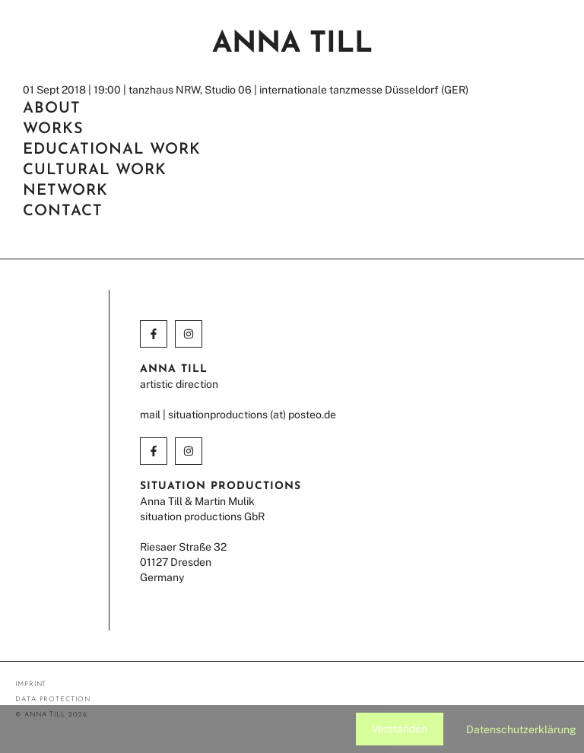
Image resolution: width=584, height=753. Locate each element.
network (65, 191)
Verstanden (399, 729)
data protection (52, 699)
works (53, 129)
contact (63, 211)
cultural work (95, 170)
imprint (30, 684)
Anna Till (292, 44)
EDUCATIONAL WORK (112, 149)
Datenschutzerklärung (521, 729)
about (52, 108)
